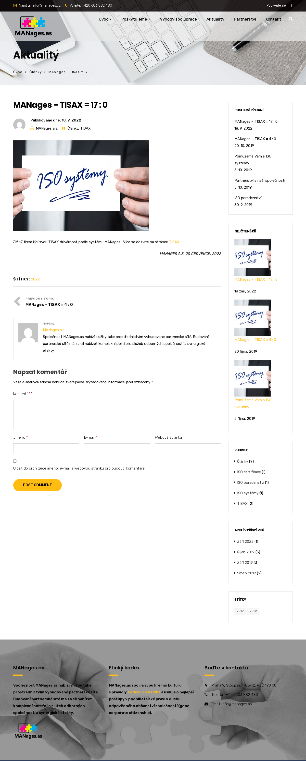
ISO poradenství (247, 198)
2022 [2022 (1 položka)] (253, 611)
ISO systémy (247, 493)
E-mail (90, 437)
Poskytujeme (134, 19)
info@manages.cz (46, 5)
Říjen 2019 (246, 552)
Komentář (22, 394)
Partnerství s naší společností (259, 180)
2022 (35, 279)
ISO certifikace (249, 472)
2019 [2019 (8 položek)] (240, 611)
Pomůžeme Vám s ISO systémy (252, 159)
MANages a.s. (47, 128)
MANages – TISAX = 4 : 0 (49, 304)
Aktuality (215, 19)
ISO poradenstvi (250, 482)
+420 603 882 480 (97, 5)
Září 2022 (245, 541)
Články (35, 72)
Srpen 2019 (246, 573)
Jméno (20, 437)
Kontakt (273, 19)
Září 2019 (245, 562)
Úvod (104, 19)
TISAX (85, 128)
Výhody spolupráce (178, 19)
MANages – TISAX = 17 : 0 (256, 121)
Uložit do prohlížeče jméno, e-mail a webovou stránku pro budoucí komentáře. (79, 468)
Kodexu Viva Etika (144, 692)
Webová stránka (168, 437)
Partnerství (245, 19)
